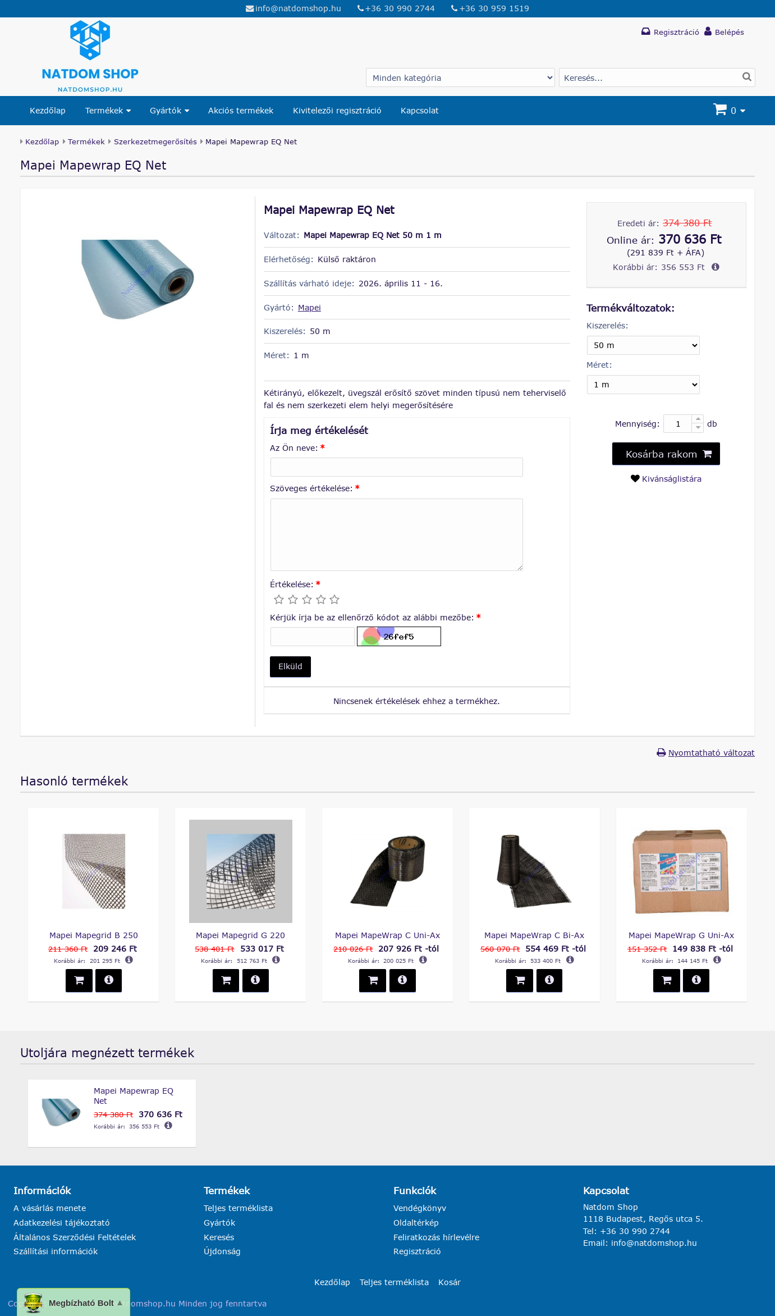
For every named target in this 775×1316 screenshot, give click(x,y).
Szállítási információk (55, 1251)
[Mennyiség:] (683, 423)
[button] (290, 666)
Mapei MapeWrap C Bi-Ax (534, 935)
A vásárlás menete (49, 1208)
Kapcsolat (420, 110)
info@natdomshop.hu (298, 8)
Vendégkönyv (419, 1208)
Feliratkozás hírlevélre (436, 1237)
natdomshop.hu (144, 1303)
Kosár (449, 1281)
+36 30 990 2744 (400, 8)
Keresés (219, 1237)
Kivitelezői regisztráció (337, 110)
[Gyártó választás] (460, 77)
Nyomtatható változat (711, 752)
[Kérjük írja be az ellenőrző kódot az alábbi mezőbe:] (312, 636)
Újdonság (222, 1251)
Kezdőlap (48, 110)
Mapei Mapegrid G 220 (240, 935)
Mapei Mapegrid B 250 (93, 935)
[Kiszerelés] (643, 345)
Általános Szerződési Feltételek (74, 1237)
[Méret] (643, 384)
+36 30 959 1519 (494, 8)
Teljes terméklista (238, 1208)
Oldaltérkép (416, 1222)
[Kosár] (730, 111)
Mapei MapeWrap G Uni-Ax (681, 935)
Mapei (309, 307)
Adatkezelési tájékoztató (61, 1222)
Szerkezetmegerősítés (155, 141)
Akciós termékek (240, 110)
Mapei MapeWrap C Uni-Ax (387, 935)
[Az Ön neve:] (396, 467)
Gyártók (165, 110)
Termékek (104, 110)
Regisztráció (417, 1251)
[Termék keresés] (657, 77)
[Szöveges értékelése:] (396, 535)
